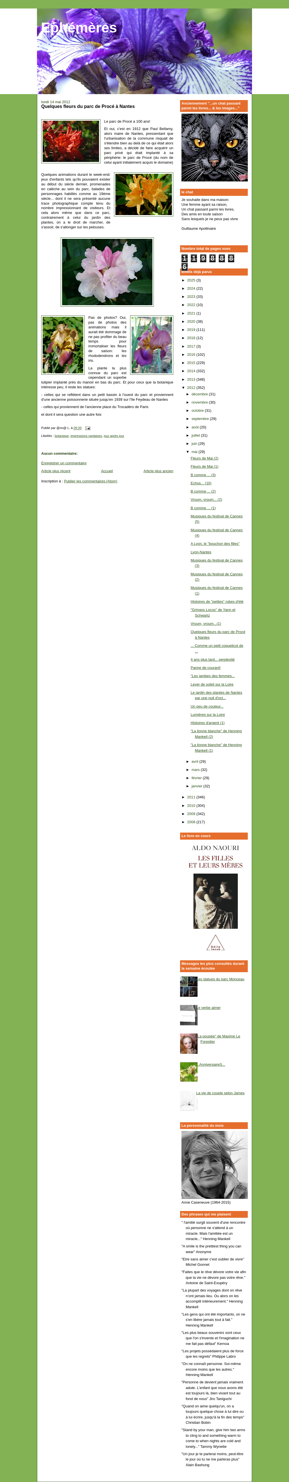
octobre (198, 410)
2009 (191, 814)
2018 (191, 338)
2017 (191, 346)
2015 (191, 363)
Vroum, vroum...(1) (206, 623)
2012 (191, 387)
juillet (196, 435)
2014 (191, 371)
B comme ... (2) (203, 491)
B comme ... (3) (203, 475)
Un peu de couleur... (207, 706)
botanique (62, 435)
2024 (191, 288)
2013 (191, 379)
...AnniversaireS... (210, 1064)
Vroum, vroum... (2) (206, 499)
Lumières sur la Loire (208, 714)
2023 (191, 296)
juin (195, 443)
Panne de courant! (205, 668)
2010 (191, 805)
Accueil (107, 471)
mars (196, 770)
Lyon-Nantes (201, 552)
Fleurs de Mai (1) (204, 466)
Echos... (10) (201, 483)
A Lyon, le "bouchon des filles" (215, 543)
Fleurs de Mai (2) (204, 458)
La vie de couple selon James (220, 1093)
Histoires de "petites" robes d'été (217, 601)
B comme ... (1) (203, 508)
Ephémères (79, 28)
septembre (201, 419)
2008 (191, 822)
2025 (191, 280)
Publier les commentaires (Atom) (90, 481)
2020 (191, 321)
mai (195, 452)
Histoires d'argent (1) (207, 723)
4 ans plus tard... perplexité (213, 659)
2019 (191, 330)
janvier (197, 786)
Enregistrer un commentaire (63, 463)
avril (195, 761)
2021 (191, 313)
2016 (191, 354)
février (197, 778)
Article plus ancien (159, 471)
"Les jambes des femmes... (213, 676)
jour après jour (114, 435)
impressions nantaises (86, 435)
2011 (191, 797)
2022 (191, 305)
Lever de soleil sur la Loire (212, 684)
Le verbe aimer (208, 1008)
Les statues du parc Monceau (220, 979)
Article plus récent (55, 471)
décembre (200, 394)
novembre (200, 402)
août (196, 427)
